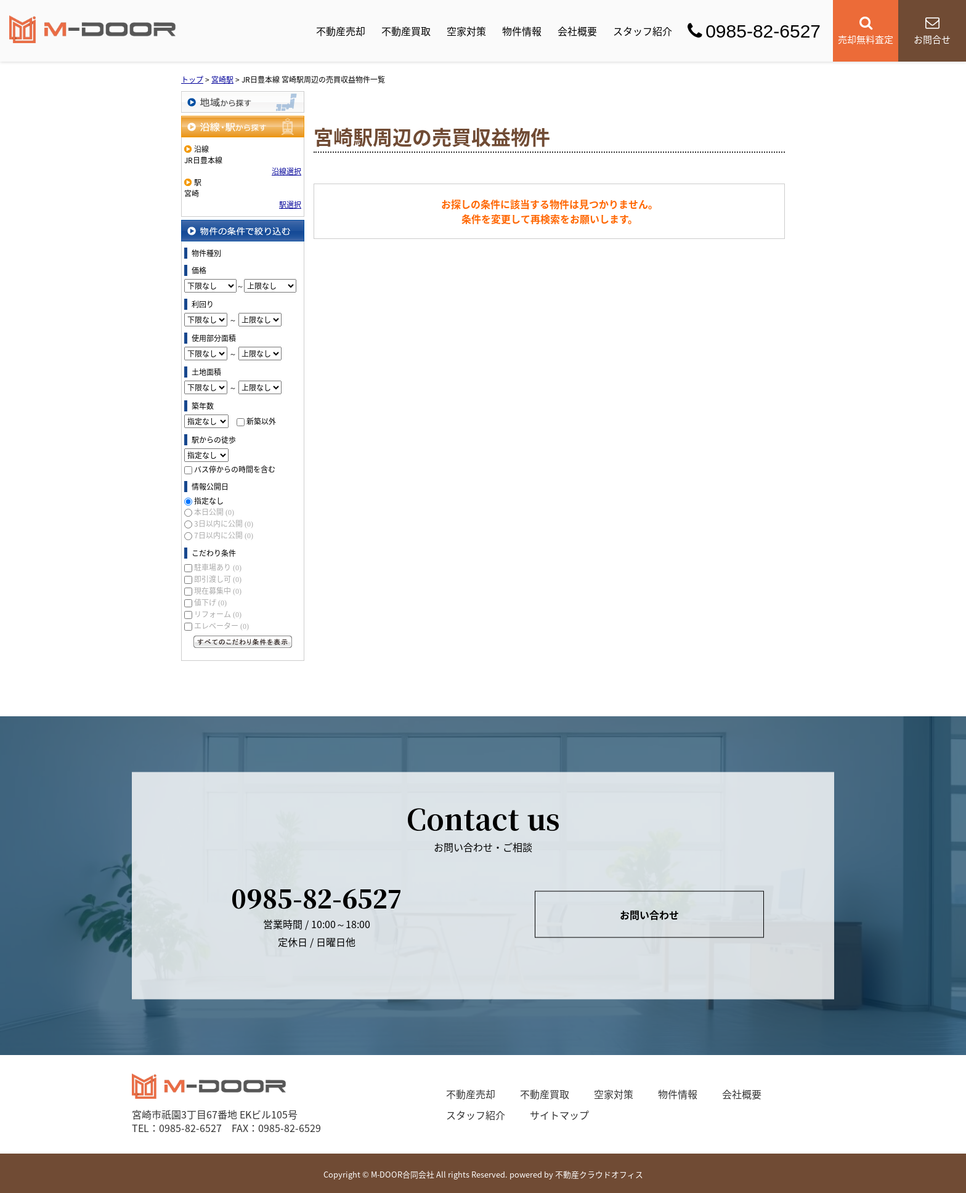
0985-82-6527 (754, 31)
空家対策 (466, 30)
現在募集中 (218, 590)
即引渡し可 (218, 578)
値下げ (210, 602)
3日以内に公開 (223, 523)
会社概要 (577, 30)
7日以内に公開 (223, 535)
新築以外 (261, 421)
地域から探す (242, 102)
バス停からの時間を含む (234, 469)
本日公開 (214, 511)
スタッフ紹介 (642, 30)
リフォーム (218, 614)
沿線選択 (286, 171)
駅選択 (290, 204)
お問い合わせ (649, 914)
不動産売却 (340, 30)
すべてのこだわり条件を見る (242, 642)
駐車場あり (218, 567)
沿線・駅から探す (242, 126)
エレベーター (221, 625)
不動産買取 (406, 30)
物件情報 (522, 30)
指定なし (209, 500)
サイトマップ (559, 1114)
